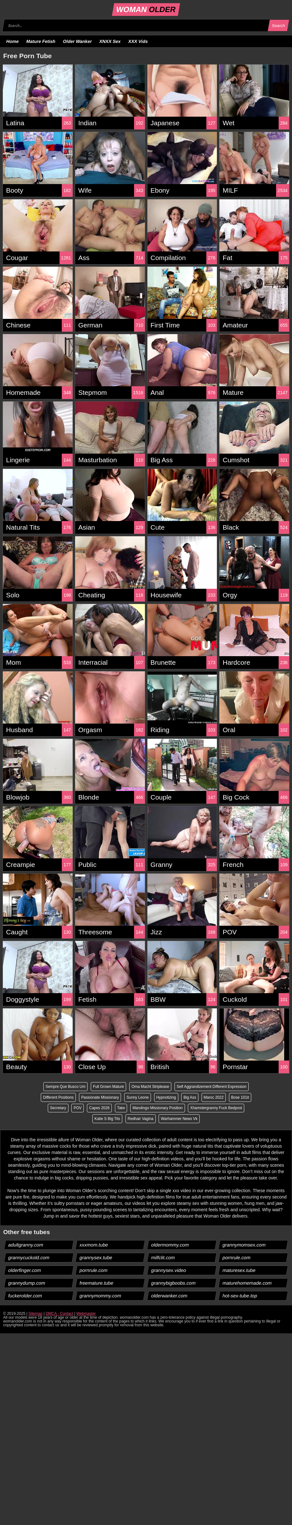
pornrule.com (236, 1258)
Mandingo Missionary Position (157, 1108)
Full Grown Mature (108, 1086)
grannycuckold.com (29, 1258)
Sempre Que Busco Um (64, 1086)
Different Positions (57, 1097)
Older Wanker (77, 41)
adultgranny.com (26, 1245)
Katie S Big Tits (107, 1119)
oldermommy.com (170, 1245)
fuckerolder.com (25, 1296)
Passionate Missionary (99, 1097)
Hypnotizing (166, 1097)
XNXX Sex (110, 41)
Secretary (57, 1108)
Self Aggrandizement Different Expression (212, 1086)
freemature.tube (96, 1283)
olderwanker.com (169, 1296)
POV (77, 1108)
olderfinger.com (25, 1270)
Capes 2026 (99, 1108)
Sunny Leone (137, 1097)
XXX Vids (138, 41)
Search (278, 25)
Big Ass (190, 1097)
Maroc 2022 (214, 1097)
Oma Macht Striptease (150, 1086)
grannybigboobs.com (173, 1283)
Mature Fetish (41, 41)
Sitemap (35, 1314)
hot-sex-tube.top (239, 1296)
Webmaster (86, 1314)
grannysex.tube (96, 1258)
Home (12, 41)
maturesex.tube (239, 1270)
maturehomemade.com (247, 1283)
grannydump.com (27, 1283)
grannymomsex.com (244, 1245)
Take (121, 1108)
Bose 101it (241, 1097)
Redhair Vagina (140, 1119)
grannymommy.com (100, 1296)
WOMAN (146, 9)
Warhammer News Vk (179, 1119)
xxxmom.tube (94, 1245)
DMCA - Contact (59, 1314)
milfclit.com (163, 1258)
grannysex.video (168, 1270)
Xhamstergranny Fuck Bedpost (217, 1108)
